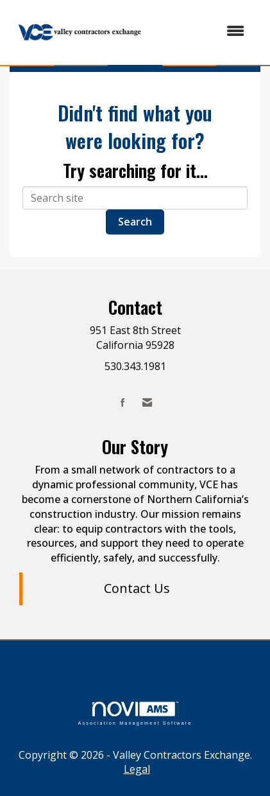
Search (135, 222)
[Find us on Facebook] (122, 402)
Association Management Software (135, 713)
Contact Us (137, 588)
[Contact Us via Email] (147, 402)
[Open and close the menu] (203, 31)
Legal (137, 769)
